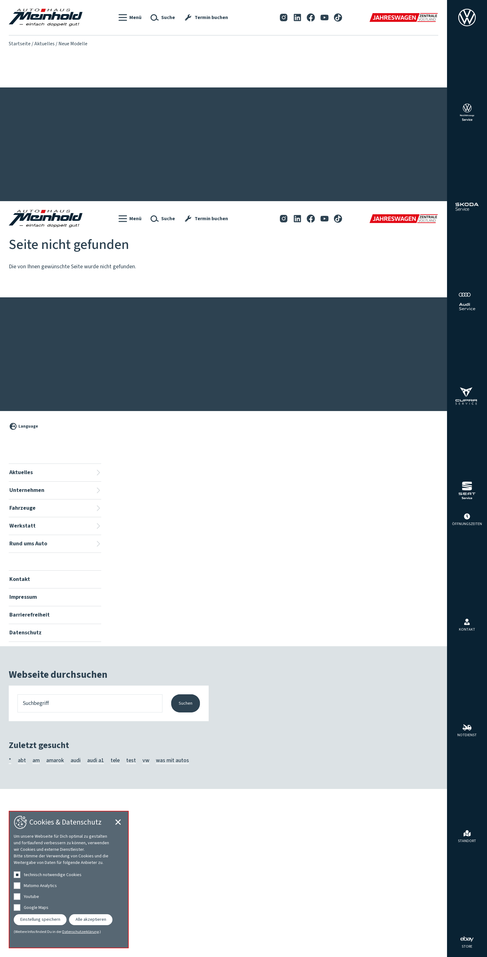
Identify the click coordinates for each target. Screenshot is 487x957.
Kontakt (20, 96)
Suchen (185, 871)
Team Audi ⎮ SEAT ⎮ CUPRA (96, 157)
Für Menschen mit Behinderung (177, 148)
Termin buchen (243, 192)
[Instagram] (283, 17)
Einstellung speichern (40, 919)
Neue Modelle (25, 166)
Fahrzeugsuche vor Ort (167, 140)
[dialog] (69, 879)
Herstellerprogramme (391, 148)
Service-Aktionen (28, 157)
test (131, 928)
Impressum (52, 96)
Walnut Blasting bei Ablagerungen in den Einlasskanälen (290, 210)
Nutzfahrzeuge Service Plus (257, 183)
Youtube (31, 897)
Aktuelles (44, 43)
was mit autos (172, 928)
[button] (130, 17)
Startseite (20, 43)
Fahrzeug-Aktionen (30, 148)
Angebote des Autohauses (396, 140)
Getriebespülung (245, 157)
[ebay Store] (467, 941)
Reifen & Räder (384, 166)
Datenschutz (143, 96)
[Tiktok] (338, 17)
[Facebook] (310, 17)
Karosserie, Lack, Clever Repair (261, 175)
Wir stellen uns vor (86, 140)
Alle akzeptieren (91, 919)
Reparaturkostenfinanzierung (260, 140)
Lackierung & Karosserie (93, 166)
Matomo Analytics (40, 886)
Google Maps (36, 908)
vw (145, 928)
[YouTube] (324, 17)
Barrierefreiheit (96, 96)
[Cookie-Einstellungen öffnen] (431, 563)
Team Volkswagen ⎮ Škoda (96, 148)
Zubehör (376, 183)
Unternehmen (88, 126)
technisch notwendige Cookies (53, 875)
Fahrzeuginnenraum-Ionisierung (262, 148)
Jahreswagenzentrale (166, 157)
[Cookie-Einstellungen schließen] (431, 269)
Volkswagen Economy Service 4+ (263, 201)
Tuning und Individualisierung (400, 175)
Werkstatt (244, 126)
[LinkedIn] (297, 17)
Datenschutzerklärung (80, 932)
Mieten (374, 157)
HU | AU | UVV (241, 166)
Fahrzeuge (159, 126)
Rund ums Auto (391, 126)
